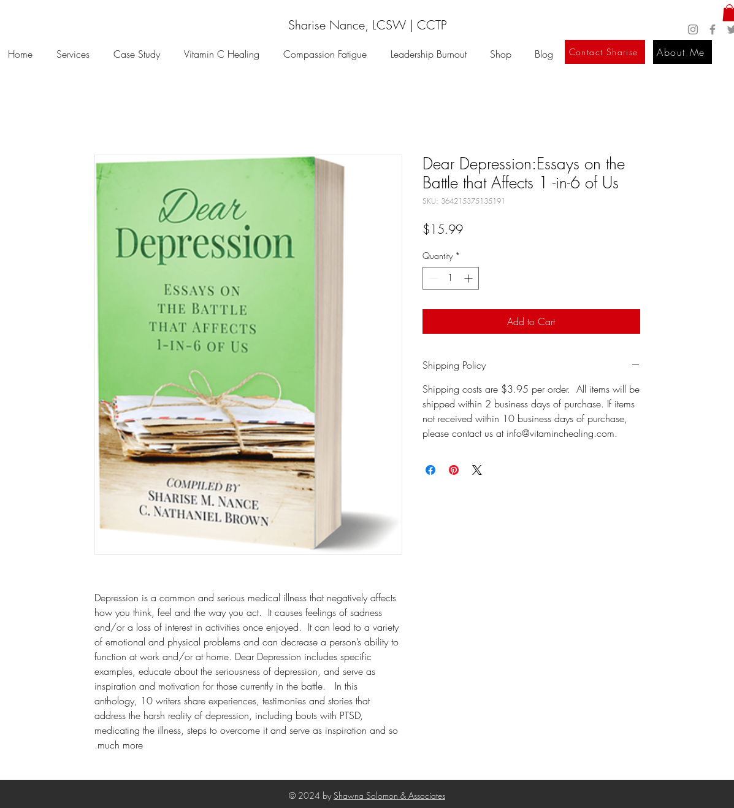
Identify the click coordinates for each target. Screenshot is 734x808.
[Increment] (469, 278)
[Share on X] (477, 470)
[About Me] (682, 52)
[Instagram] (693, 29)
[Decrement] (432, 278)
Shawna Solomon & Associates (389, 795)
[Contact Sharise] (605, 52)
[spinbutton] (451, 278)
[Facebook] (712, 29)
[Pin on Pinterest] (453, 470)
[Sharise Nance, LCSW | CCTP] (367, 25)
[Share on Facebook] (430, 470)
